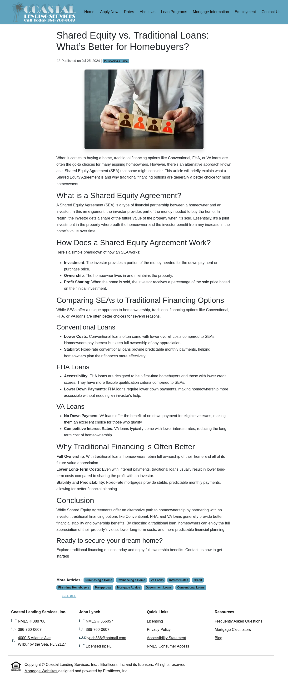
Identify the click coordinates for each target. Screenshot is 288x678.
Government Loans (159, 587)
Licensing (155, 621)
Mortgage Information (211, 12)
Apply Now (109, 12)
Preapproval (103, 587)
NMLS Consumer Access (168, 646)
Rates (129, 12)
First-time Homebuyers (73, 587)
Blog (218, 638)
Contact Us (271, 12)
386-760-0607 (30, 630)
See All (69, 596)
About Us (147, 12)
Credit (198, 580)
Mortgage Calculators (233, 630)
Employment (245, 12)
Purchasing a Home (116, 61)
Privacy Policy (159, 630)
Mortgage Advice (128, 587)
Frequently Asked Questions (238, 621)
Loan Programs (174, 12)
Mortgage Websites (41, 671)
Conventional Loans (191, 587)
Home (89, 12)
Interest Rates (178, 580)
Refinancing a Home (131, 580)
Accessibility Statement (166, 638)
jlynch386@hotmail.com (106, 638)
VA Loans (157, 580)
